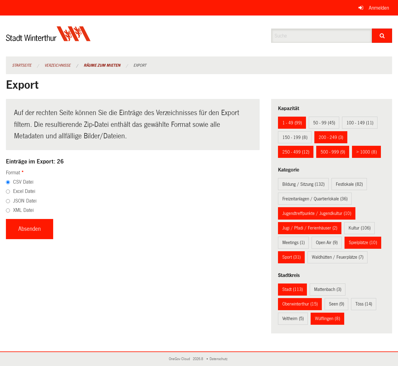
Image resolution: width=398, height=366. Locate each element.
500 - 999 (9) (333, 152)
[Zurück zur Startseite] (48, 39)
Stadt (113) (292, 289)
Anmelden (379, 8)
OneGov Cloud (180, 359)
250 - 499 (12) (295, 152)
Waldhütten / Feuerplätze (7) (337, 257)
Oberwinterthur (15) (300, 303)
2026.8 (198, 359)
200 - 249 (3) (331, 137)
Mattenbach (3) (327, 289)
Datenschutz (219, 359)
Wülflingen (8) (327, 318)
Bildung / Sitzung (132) (303, 184)
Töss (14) (363, 303)
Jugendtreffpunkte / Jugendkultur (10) (316, 213)
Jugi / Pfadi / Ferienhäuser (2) (309, 227)
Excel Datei (24, 191)
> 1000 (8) (366, 152)
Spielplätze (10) (363, 242)
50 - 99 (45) (324, 122)
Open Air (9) (327, 242)
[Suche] (382, 36)
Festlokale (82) (349, 184)
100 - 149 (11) (359, 122)
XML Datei (23, 210)
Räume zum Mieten (102, 65)
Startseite (21, 65)
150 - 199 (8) (295, 137)
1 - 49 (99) (292, 122)
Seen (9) (336, 303)
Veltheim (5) (293, 318)
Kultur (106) (360, 227)
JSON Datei (24, 200)
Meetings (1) (293, 242)
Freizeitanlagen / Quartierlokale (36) (315, 198)
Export (139, 65)
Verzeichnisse (57, 65)
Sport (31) (291, 257)
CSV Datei (23, 182)
